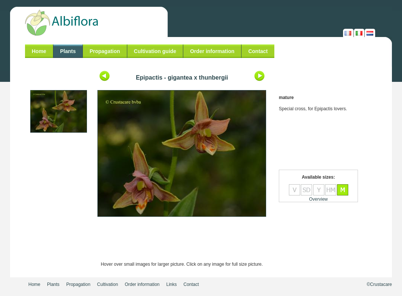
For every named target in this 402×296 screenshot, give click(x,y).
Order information (212, 51)
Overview (318, 199)
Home (39, 51)
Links (171, 284)
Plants (68, 51)
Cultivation (107, 284)
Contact (258, 51)
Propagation (105, 51)
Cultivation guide (155, 51)
